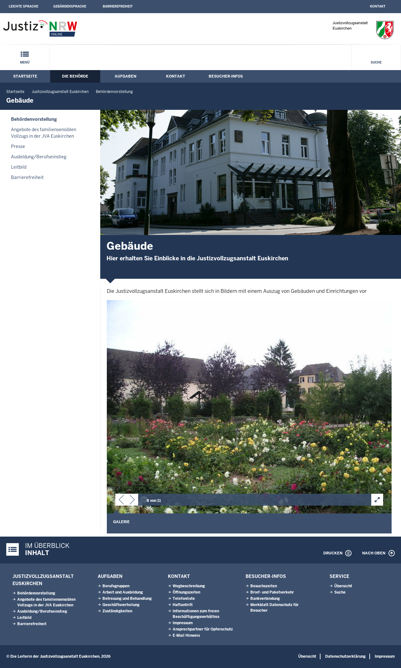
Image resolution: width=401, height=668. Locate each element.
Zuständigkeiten (117, 611)
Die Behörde (75, 76)
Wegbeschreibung (189, 586)
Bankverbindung (265, 598)
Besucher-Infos (226, 76)
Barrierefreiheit (118, 6)
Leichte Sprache (23, 6)
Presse (18, 146)
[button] (121, 501)
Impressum (183, 622)
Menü (24, 62)
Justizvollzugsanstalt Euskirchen (60, 91)
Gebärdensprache (69, 6)
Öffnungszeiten (186, 592)
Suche (376, 62)
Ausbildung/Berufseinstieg (38, 157)
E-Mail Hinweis (186, 635)
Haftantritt (183, 604)
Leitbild (18, 167)
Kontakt (377, 6)
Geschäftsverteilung (120, 604)
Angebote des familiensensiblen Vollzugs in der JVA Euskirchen (43, 133)
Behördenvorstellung (114, 91)
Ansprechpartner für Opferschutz (203, 629)
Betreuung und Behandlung (127, 598)
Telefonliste (184, 598)
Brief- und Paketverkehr (272, 592)
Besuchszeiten (263, 586)
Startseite (25, 76)
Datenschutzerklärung (345, 656)
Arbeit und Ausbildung (122, 592)
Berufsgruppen (115, 586)
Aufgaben (125, 76)
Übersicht (343, 586)
